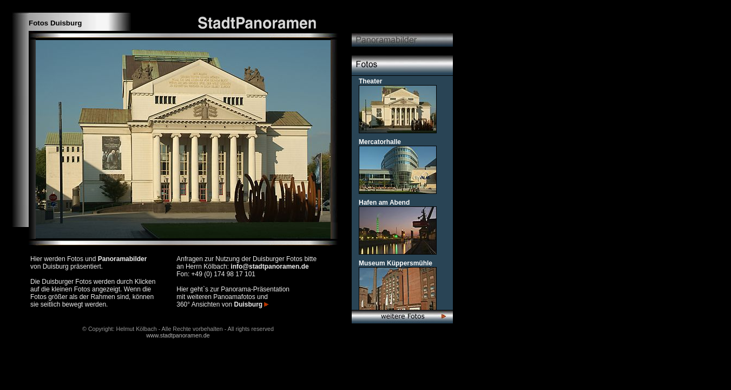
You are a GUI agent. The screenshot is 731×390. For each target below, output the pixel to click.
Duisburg (251, 304)
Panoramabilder (122, 259)
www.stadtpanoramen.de (177, 335)
